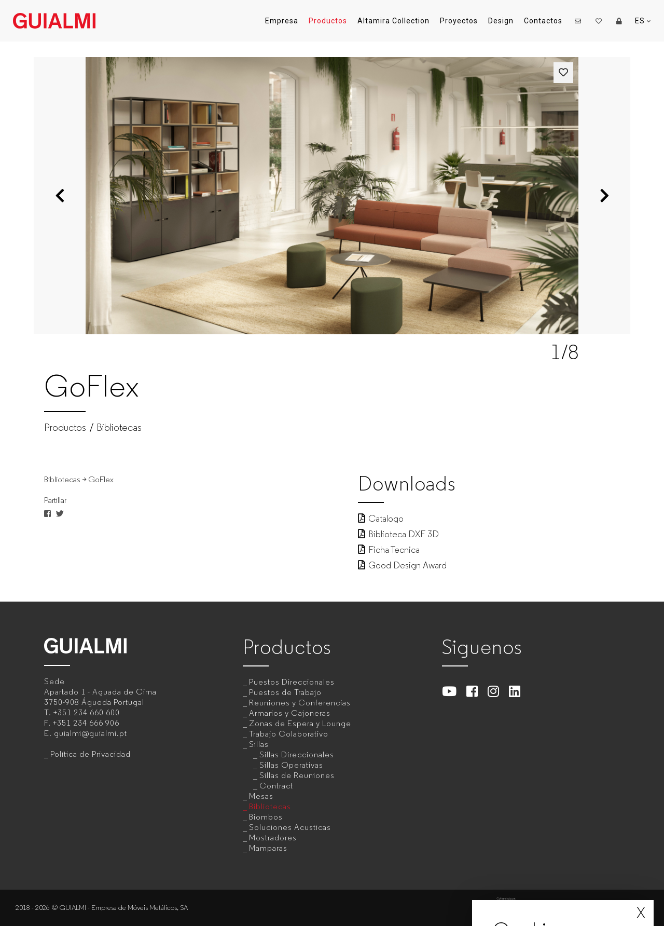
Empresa (281, 21)
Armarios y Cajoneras (289, 713)
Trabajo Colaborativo (288, 734)
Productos (328, 21)
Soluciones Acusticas (290, 827)
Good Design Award (402, 565)
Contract (276, 786)
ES (643, 21)
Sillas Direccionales (296, 754)
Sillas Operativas (291, 765)
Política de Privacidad (90, 754)
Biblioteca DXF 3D (398, 534)
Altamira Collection (393, 21)
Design (501, 21)
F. (81, 723)
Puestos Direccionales (292, 682)
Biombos (266, 817)
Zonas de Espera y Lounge (300, 723)
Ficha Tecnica (389, 549)
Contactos (543, 21)
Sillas (259, 744)
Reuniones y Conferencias (300, 702)
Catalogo (381, 518)
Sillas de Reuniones (297, 775)
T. (82, 712)
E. (85, 733)
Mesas (261, 796)
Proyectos (459, 21)
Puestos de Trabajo (285, 692)
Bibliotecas (119, 428)
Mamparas (268, 848)
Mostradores (273, 837)
